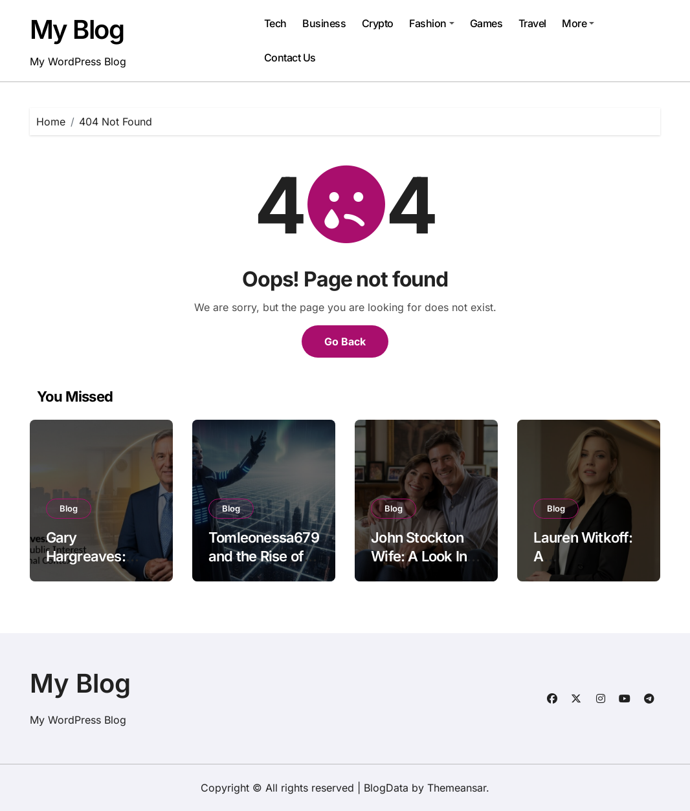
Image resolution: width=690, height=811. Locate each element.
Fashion (431, 23)
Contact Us (290, 57)
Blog (69, 508)
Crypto (378, 23)
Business (324, 23)
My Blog (77, 29)
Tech (275, 23)
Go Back (345, 341)
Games (486, 23)
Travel (532, 23)
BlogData (386, 787)
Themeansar (456, 787)
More (578, 23)
